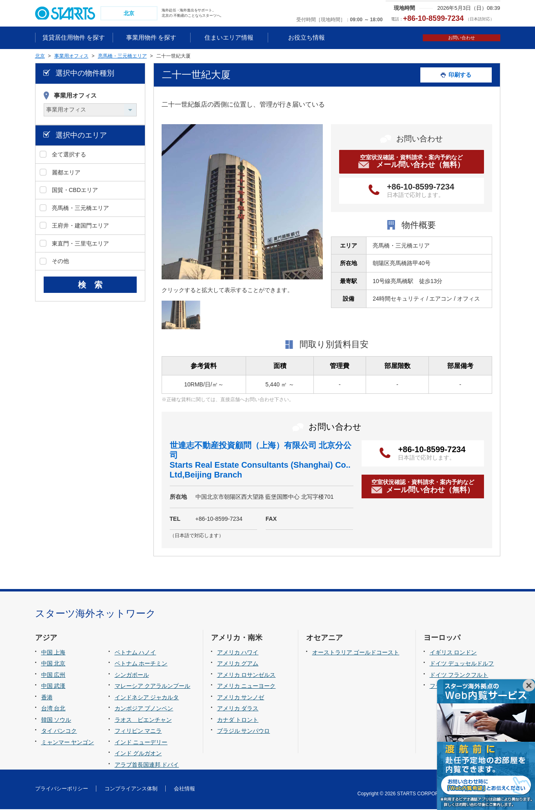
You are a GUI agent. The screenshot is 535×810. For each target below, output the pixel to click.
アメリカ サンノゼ (240, 698)
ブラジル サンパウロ (243, 732)
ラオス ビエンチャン (143, 720)
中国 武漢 (53, 686)
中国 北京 (53, 664)
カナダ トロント (238, 720)
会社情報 (184, 789)
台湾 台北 (53, 709)
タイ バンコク (59, 732)
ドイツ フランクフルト (459, 675)
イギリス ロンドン (453, 653)
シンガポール (132, 675)
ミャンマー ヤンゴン (67, 743)
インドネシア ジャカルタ (147, 698)
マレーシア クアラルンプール (153, 686)
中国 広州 (53, 675)
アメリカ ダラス (238, 709)
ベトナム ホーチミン (141, 664)
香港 (47, 698)
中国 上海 (53, 653)
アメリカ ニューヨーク (246, 686)
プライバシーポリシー (61, 789)
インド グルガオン (138, 754)
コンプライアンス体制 (131, 789)
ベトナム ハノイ (135, 653)
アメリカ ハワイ (238, 653)
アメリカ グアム (238, 664)
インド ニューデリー (141, 743)
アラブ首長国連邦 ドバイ (147, 765)
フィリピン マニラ (138, 732)
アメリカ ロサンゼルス (246, 675)
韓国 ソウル (56, 720)
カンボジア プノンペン (144, 709)
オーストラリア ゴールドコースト (356, 653)
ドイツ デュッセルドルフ (462, 664)
